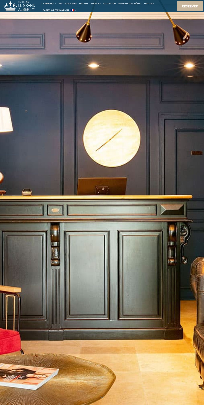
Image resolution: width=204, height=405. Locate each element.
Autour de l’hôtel (130, 3)
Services (96, 3)
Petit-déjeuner (67, 3)
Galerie (83, 3)
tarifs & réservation (56, 10)
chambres (48, 3)
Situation (109, 3)
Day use (149, 3)
